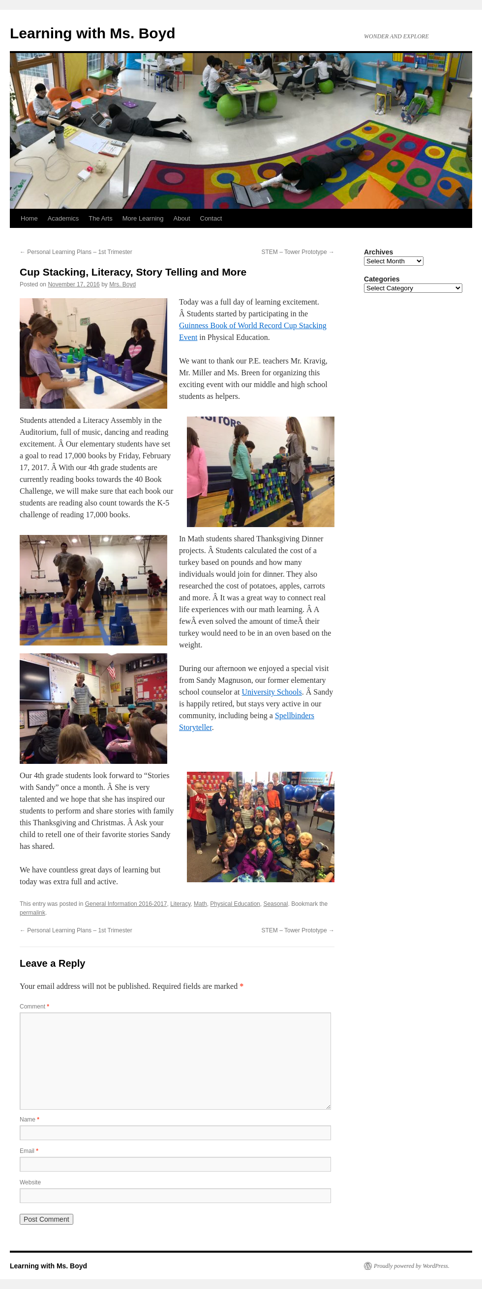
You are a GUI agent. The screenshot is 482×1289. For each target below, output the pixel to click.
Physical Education (235, 903)
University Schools (272, 692)
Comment (34, 1006)
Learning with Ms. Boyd (93, 33)
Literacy (180, 903)
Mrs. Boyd (122, 284)
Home (29, 218)
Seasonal (275, 903)
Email (29, 1151)
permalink (32, 912)
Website (30, 1182)
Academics (63, 218)
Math (200, 903)
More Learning (143, 218)
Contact (211, 218)
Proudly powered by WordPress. (412, 1265)
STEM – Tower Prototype (298, 252)
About (182, 218)
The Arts (100, 218)
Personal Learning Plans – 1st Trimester (76, 252)
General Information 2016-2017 (126, 903)
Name (29, 1119)
